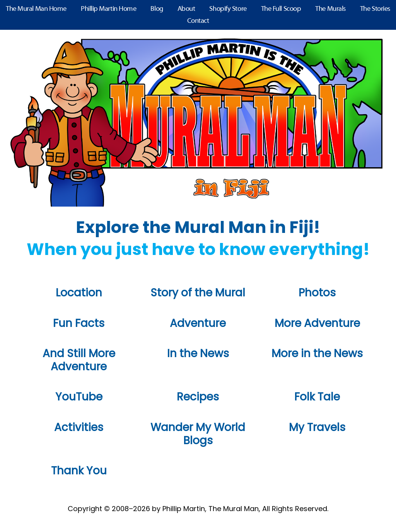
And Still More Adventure (79, 360)
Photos (317, 292)
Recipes (198, 396)
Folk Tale (317, 396)
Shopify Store (227, 9)
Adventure (198, 323)
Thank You (79, 470)
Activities (78, 427)
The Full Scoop (281, 9)
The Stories (375, 9)
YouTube (78, 396)
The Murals (330, 9)
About (186, 9)
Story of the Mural (197, 292)
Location (79, 292)
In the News (198, 353)
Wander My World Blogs (197, 434)
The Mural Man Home (36, 9)
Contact (198, 21)
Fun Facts (78, 323)
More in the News (317, 353)
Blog (156, 9)
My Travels (317, 427)
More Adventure (317, 323)
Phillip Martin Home (108, 9)
